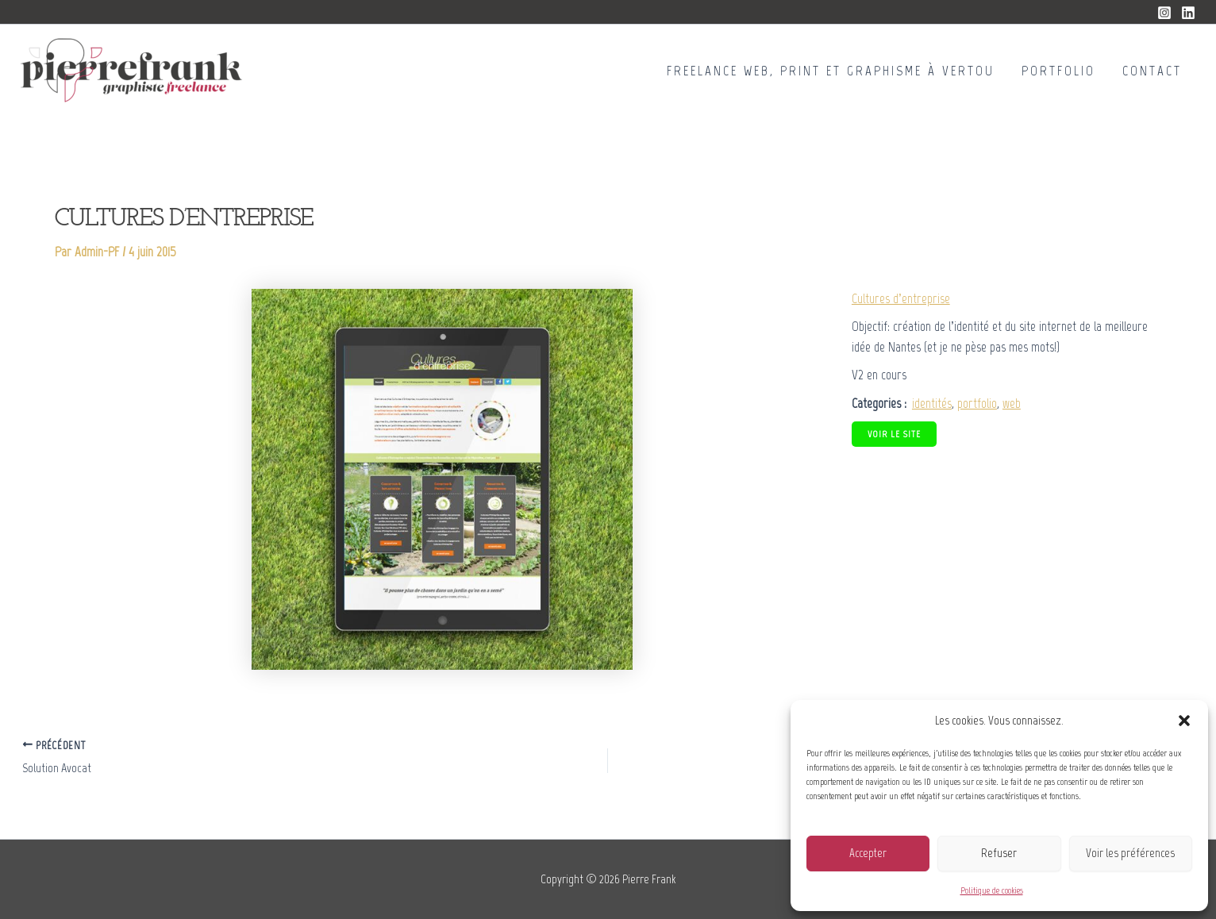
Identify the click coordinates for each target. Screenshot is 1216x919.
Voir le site (894, 434)
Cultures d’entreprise (901, 298)
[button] (1184, 721)
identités (932, 403)
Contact (1152, 71)
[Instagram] (1164, 13)
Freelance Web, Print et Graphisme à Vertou (831, 71)
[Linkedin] (1188, 13)
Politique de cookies (991, 890)
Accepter (868, 853)
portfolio (977, 403)
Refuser (999, 853)
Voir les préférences (1130, 853)
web (1011, 403)
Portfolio (1058, 71)
